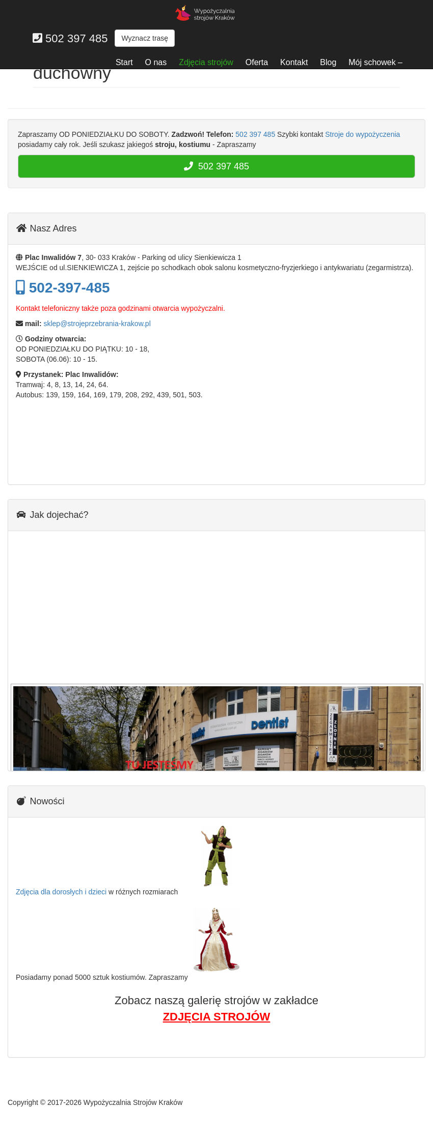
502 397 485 (255, 134)
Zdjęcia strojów (206, 62)
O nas (156, 62)
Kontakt (294, 62)
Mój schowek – (375, 62)
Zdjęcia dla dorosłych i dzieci (61, 892)
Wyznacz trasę (144, 38)
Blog (328, 62)
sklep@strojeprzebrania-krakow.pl (96, 323)
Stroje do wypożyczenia (362, 134)
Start (124, 62)
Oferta (257, 62)
